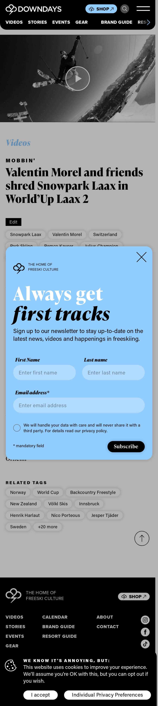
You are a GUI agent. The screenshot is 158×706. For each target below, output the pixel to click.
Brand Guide (116, 22)
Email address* (32, 392)
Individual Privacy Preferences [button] (107, 694)
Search (124, 8)
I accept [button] (40, 694)
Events (61, 22)
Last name (95, 360)
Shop (105, 9)
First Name (27, 360)
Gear (81, 22)
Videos (14, 22)
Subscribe (126, 446)
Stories (37, 22)
